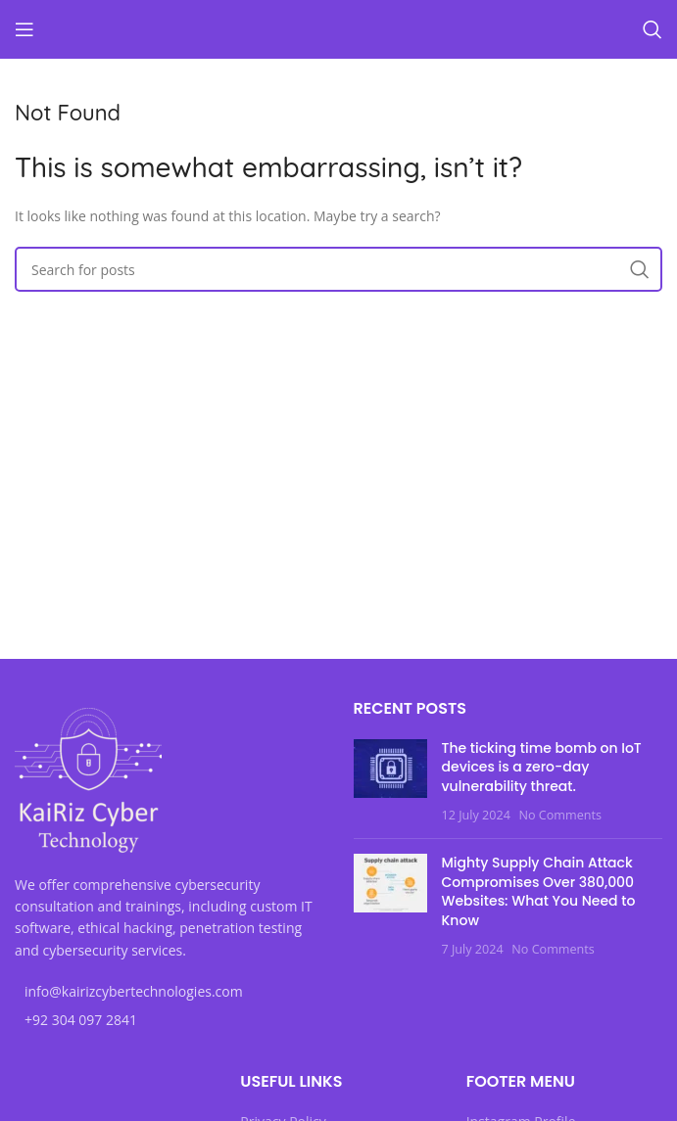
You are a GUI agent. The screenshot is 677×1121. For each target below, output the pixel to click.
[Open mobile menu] (24, 29)
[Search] (652, 29)
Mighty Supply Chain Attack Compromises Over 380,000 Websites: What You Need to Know (539, 891)
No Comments (559, 815)
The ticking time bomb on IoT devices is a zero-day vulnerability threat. (542, 767)
